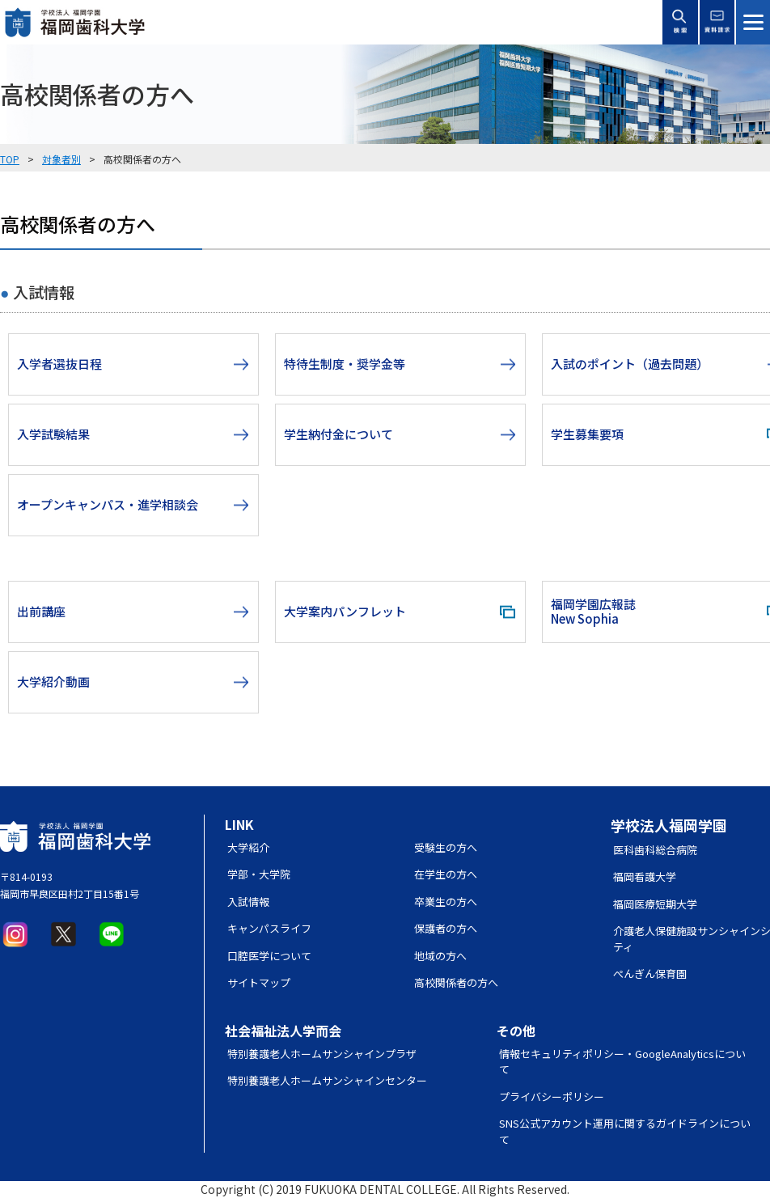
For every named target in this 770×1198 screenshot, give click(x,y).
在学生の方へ (445, 874)
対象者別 (61, 159)
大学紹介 (248, 847)
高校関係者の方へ (456, 982)
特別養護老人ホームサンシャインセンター (327, 1080)
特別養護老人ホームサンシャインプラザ (322, 1053)
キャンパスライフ (269, 928)
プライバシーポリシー (551, 1096)
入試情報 (248, 901)
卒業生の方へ (445, 901)
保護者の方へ (445, 928)
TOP (9, 159)
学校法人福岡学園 (669, 825)
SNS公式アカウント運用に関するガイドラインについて (625, 1131)
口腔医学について (269, 955)
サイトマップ (258, 982)
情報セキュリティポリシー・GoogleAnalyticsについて (622, 1061)
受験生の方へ (445, 847)
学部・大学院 (258, 874)
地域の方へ (440, 955)
